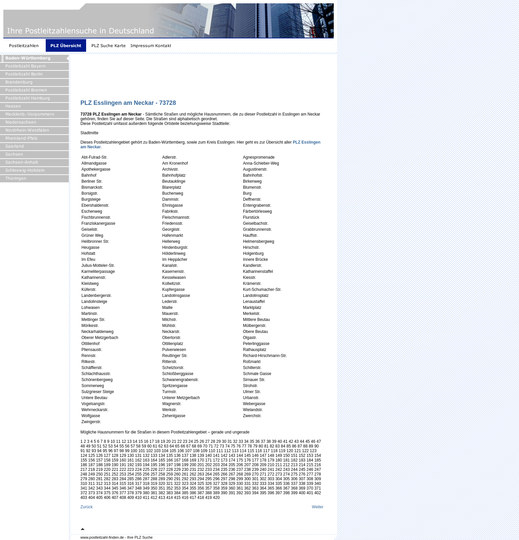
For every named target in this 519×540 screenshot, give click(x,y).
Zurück (86, 507)
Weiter (317, 507)
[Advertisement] (201, 79)
